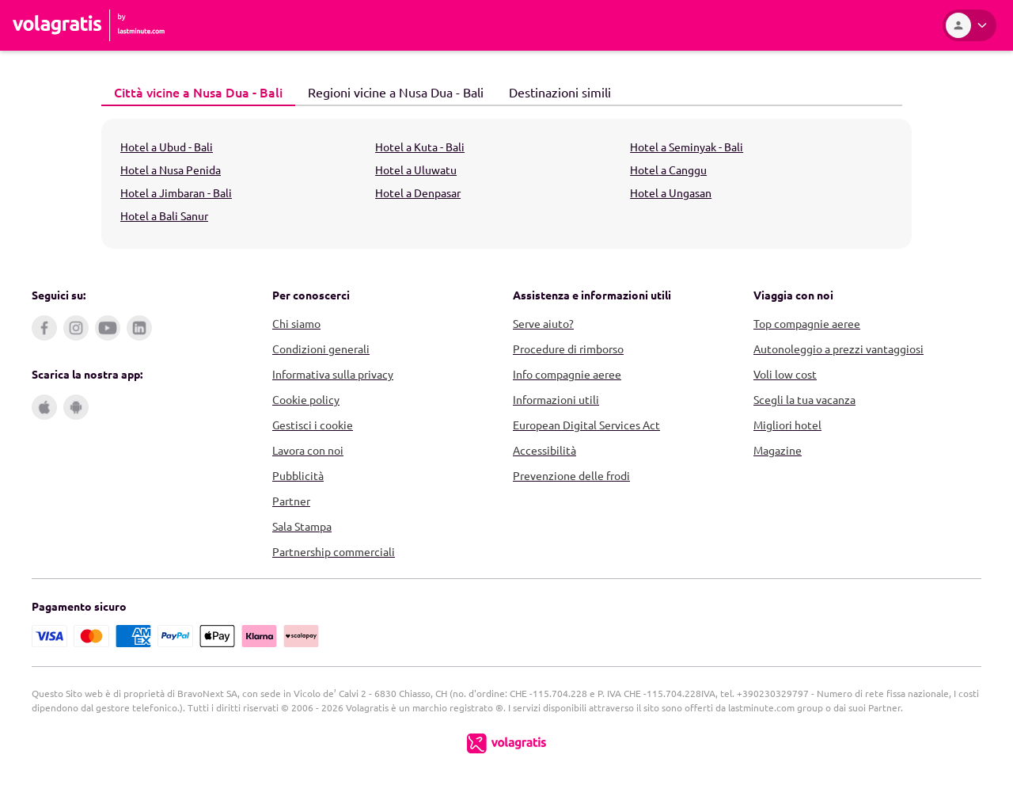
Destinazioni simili (553, 91)
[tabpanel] (506, 184)
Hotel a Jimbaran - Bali (176, 192)
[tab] (198, 92)
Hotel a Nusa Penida (170, 169)
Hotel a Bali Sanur (164, 215)
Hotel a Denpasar (418, 192)
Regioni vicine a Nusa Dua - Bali (389, 91)
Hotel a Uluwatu (416, 169)
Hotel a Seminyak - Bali (686, 146)
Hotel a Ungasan (670, 192)
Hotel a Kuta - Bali (420, 146)
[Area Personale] (969, 25)
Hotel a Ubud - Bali (166, 146)
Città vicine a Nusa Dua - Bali (192, 91)
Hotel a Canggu (668, 169)
